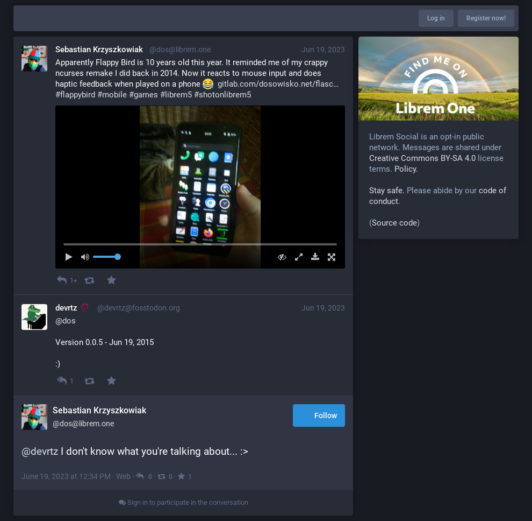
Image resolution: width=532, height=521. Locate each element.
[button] (200, 187)
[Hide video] (279, 257)
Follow (319, 415)
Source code (394, 223)
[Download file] (312, 257)
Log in (436, 18)
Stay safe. (387, 190)
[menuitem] (200, 187)
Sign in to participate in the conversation (183, 502)
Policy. (406, 169)
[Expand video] (295, 257)
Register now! (486, 18)
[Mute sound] (88, 257)
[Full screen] (328, 257)
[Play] (71, 257)
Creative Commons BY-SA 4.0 (422, 158)
